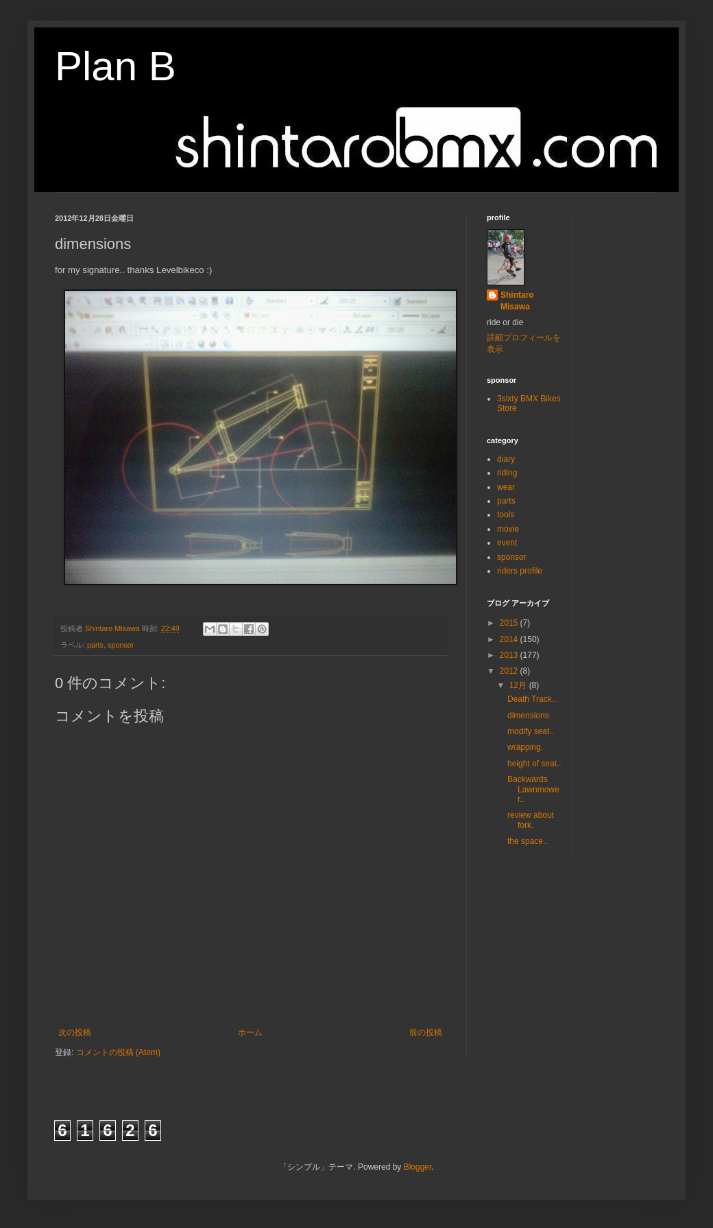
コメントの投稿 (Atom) (118, 1052)
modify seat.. (530, 731)
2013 (510, 655)
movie (508, 529)
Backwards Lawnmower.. (533, 789)
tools (505, 514)
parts (95, 645)
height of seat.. (534, 763)
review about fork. (530, 819)
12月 (519, 685)
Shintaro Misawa (517, 300)
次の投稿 (74, 1032)
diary (506, 459)
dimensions (528, 715)
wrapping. (525, 747)
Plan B (115, 66)
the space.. (527, 841)
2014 (510, 639)
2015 (510, 623)
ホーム (250, 1032)
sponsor (121, 645)
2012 (510, 671)
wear (506, 487)
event (507, 542)
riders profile (519, 571)
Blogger (418, 1167)
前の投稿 (425, 1032)
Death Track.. (531, 699)
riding (507, 472)
